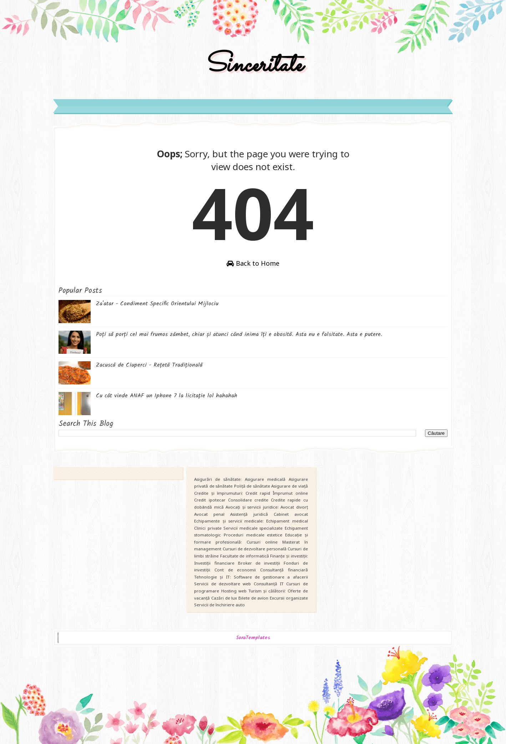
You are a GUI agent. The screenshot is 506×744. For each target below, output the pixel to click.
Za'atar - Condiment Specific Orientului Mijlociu (157, 303)
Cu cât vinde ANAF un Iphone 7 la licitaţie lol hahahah (166, 395)
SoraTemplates (253, 638)
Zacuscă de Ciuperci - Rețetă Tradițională (149, 365)
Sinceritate (253, 65)
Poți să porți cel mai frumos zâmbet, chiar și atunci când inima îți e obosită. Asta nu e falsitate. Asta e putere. (239, 334)
